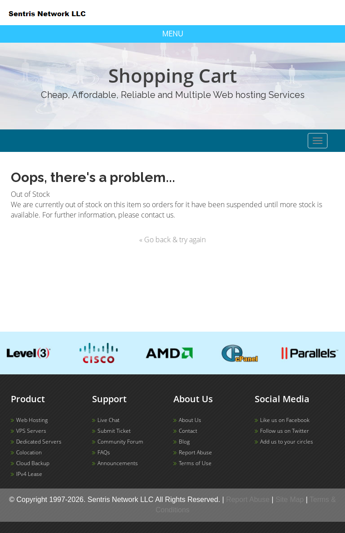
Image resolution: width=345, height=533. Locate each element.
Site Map (289, 499)
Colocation (29, 452)
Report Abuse (195, 452)
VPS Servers (31, 431)
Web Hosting (32, 420)
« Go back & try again (172, 239)
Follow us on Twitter (284, 431)
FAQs (103, 452)
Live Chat (108, 420)
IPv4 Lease (29, 474)
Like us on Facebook (285, 420)
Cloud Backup (32, 463)
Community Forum (120, 441)
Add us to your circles (286, 441)
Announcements (117, 463)
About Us (190, 420)
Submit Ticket (114, 431)
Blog (184, 441)
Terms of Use (195, 463)
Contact (188, 431)
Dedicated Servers (39, 441)
